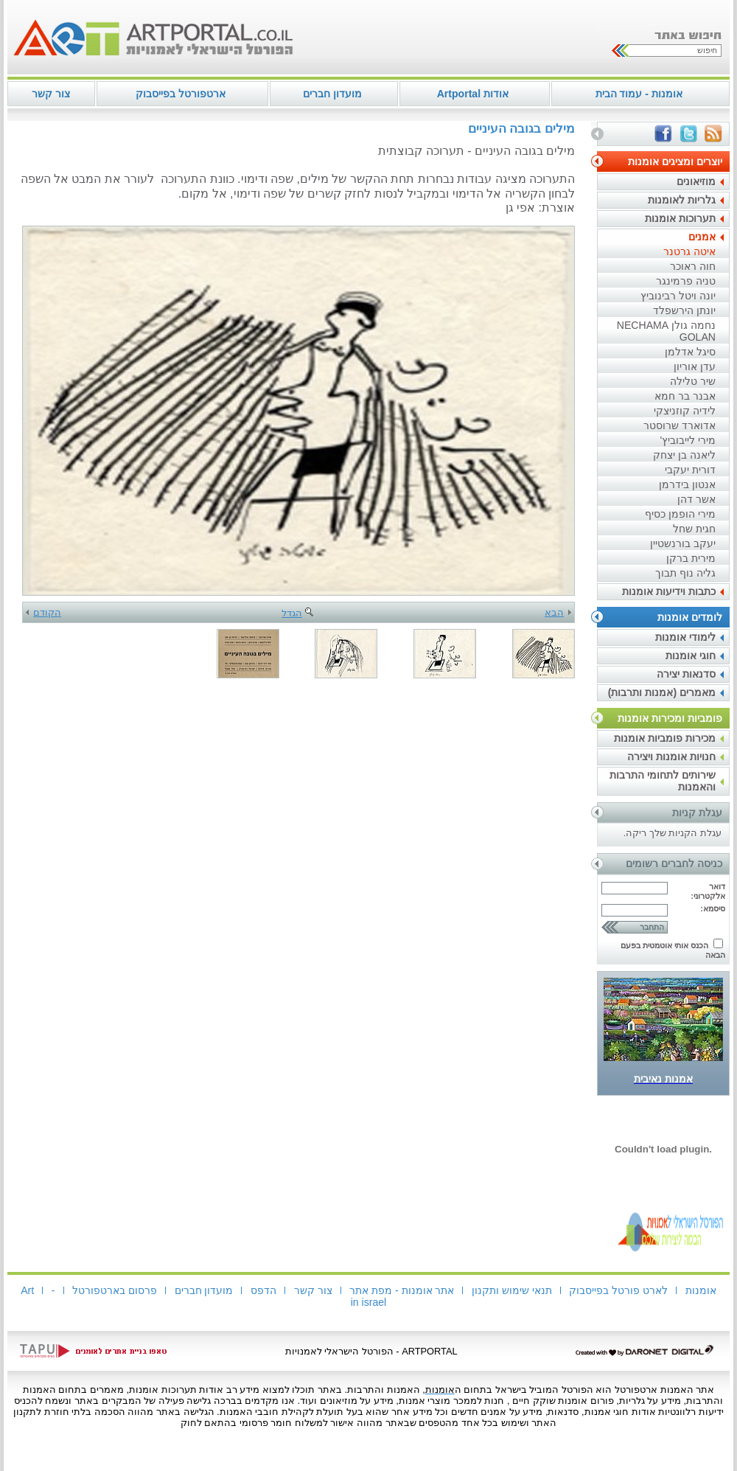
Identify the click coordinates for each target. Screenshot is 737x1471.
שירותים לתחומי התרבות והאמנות (662, 781)
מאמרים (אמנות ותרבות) (662, 692)
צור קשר (51, 94)
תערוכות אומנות (680, 218)
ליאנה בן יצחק (684, 455)
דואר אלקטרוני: (708, 891)
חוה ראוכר (693, 266)
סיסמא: (712, 908)
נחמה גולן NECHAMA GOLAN (666, 331)
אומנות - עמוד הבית (638, 94)
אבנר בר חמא (685, 396)
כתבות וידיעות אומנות (669, 591)
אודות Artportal (473, 94)
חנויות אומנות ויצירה (671, 756)
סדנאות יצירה (686, 674)
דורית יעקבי (690, 470)
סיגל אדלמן (690, 352)
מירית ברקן (691, 558)
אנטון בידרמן (687, 484)
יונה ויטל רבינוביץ (678, 296)
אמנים (702, 237)
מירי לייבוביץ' (688, 440)
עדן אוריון (695, 366)
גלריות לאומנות (682, 200)
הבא (558, 612)
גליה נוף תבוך (685, 573)
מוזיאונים (696, 181)
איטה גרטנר (689, 251)
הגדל (298, 613)
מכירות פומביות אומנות (665, 738)
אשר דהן (696, 499)
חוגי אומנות (691, 655)
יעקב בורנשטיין (683, 543)
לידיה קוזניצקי (685, 411)
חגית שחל (694, 529)
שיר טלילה (693, 381)
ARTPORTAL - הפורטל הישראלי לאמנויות (371, 1351)
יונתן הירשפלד (684, 310)
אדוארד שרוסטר (679, 425)
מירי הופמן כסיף (680, 514)
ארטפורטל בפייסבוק (181, 94)
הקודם (43, 612)
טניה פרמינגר (686, 281)
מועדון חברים (332, 94)
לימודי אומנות (685, 637)
